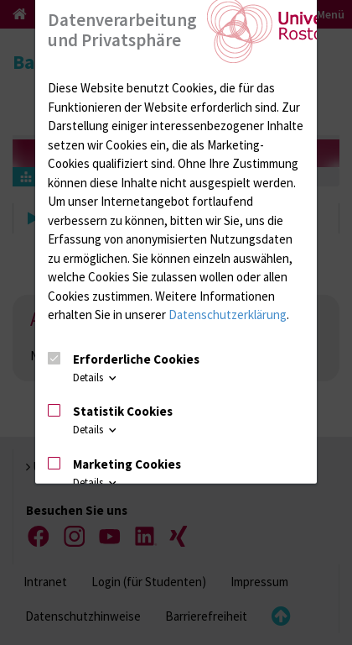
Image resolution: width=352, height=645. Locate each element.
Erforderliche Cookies (136, 359)
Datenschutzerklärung (227, 314)
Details (96, 377)
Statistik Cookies (123, 411)
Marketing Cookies (127, 464)
